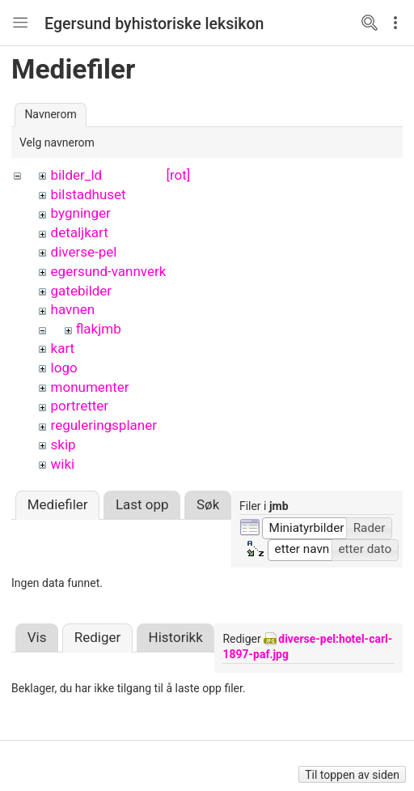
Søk (207, 488)
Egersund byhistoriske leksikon (154, 24)
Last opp (142, 488)
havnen (73, 309)
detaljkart (79, 232)
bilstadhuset (88, 194)
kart (63, 348)
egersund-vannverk (109, 271)
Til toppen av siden (352, 774)
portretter (80, 406)
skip (63, 444)
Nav (20, 23)
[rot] (178, 175)
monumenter (90, 387)
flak (87, 329)
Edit (399, 23)
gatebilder (81, 291)
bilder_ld (77, 175)
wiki (63, 464)
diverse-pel (84, 252)
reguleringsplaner (104, 425)
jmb (109, 329)
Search (369, 23)
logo (64, 367)
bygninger (81, 213)
